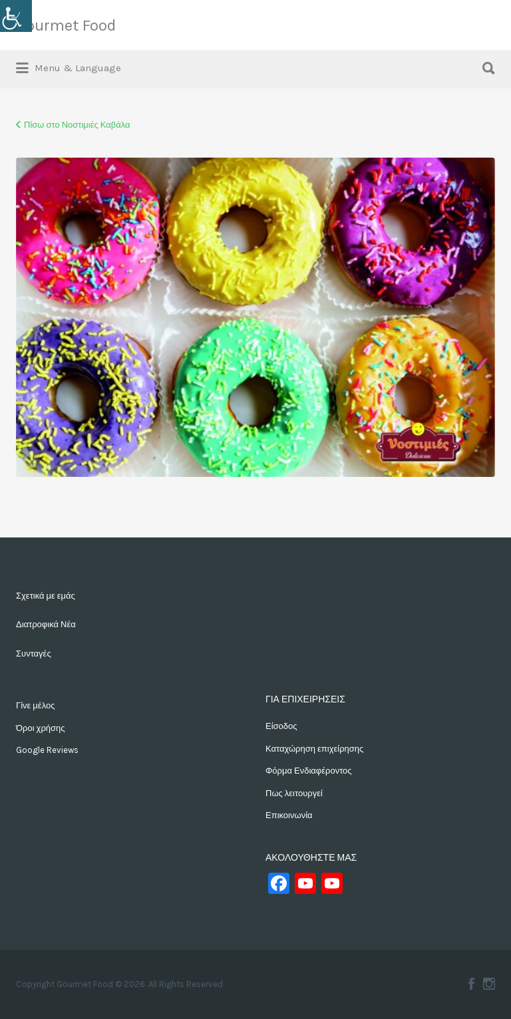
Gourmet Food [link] (66, 25)
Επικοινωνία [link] (289, 815)
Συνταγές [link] (33, 653)
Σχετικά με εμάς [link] (45, 596)
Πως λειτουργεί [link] (294, 793)
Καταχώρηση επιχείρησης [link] (314, 749)
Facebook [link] (471, 984)
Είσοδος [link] (281, 726)
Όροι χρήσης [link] (40, 728)
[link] (16, 16)
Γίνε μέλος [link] (35, 705)
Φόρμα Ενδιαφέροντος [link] (308, 771)
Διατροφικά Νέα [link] (46, 624)
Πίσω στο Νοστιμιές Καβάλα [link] (77, 125)
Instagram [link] (489, 984)
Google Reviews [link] (47, 750)
